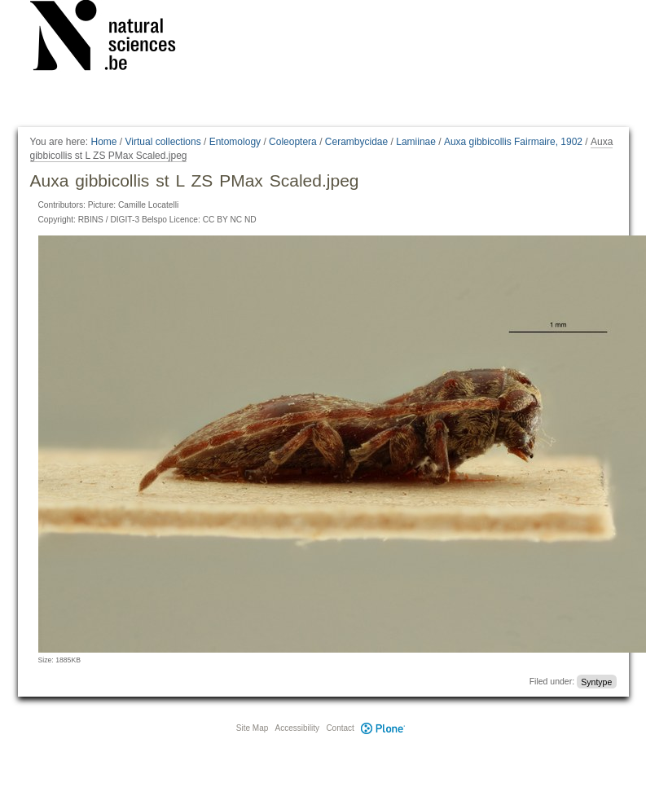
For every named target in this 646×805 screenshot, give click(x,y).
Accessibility (297, 728)
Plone (383, 728)
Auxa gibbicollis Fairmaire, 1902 (513, 141)
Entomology (235, 141)
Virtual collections (163, 141)
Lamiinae (416, 141)
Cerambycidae (356, 141)
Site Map (252, 728)
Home (103, 141)
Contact (340, 728)
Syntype (596, 681)
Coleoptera (293, 141)
